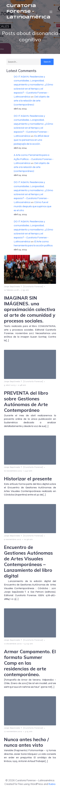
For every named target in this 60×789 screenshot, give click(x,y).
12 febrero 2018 (11, 290)
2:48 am (22, 385)
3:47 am (28, 471)
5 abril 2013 (10, 385)
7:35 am (25, 290)
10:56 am (28, 539)
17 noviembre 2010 (13, 731)
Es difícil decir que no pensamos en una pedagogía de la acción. (31, 139)
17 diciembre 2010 (13, 644)
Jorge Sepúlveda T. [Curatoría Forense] (23, 286)
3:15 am (28, 731)
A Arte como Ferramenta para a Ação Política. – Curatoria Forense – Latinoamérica (33, 158)
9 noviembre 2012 (12, 539)
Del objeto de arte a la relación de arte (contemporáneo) (31, 100)
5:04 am (28, 644)
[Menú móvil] (51, 11)
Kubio (52, 784)
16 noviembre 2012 (13, 471)
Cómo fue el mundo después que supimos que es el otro (32, 206)
